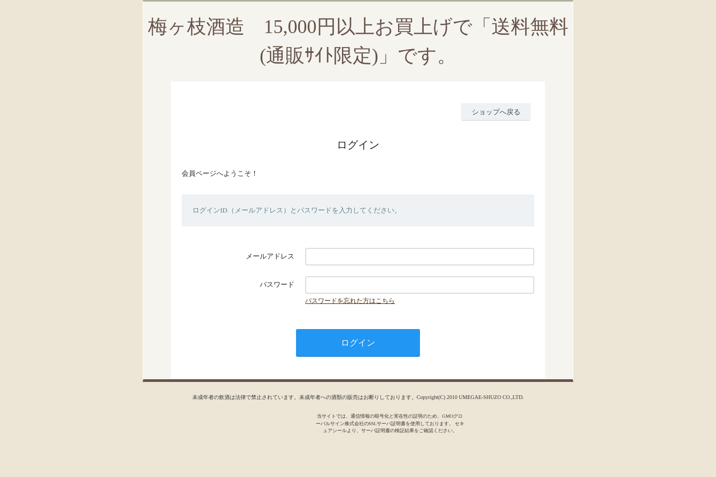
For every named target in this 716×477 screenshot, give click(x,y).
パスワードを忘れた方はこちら (350, 300)
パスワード (277, 284)
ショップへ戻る (496, 112)
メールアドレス (270, 256)
